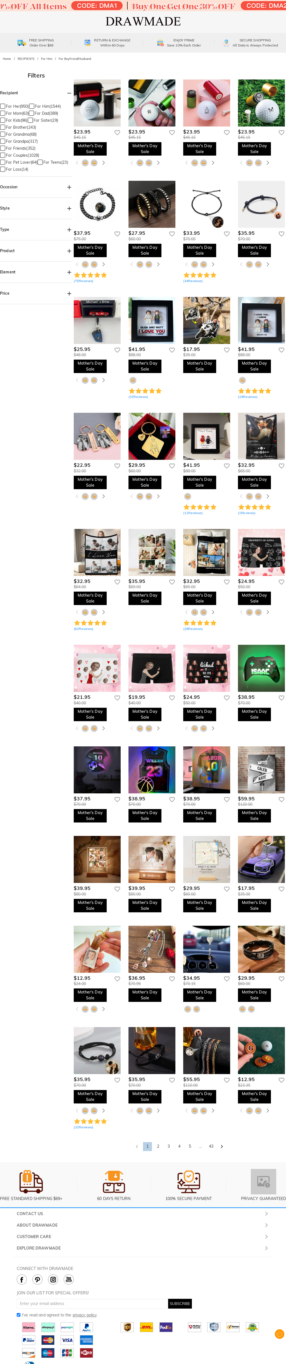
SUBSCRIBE (180, 1303)
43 (211, 1146)
